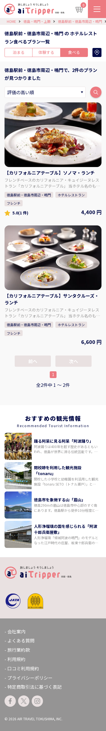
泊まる (19, 52)
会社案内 (16, 631)
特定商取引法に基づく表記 (34, 686)
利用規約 (16, 659)
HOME (11, 21)
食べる (74, 52)
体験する (46, 52)
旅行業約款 (18, 649)
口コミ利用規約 (23, 668)
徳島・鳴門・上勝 (37, 21)
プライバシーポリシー (30, 677)
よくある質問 (20, 640)
